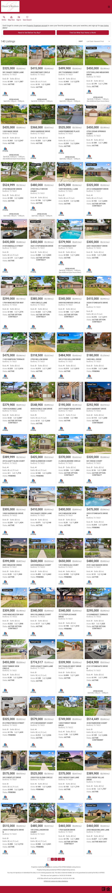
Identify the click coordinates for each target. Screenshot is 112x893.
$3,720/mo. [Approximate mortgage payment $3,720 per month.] (77, 127)
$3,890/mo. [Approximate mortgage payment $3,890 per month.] (49, 405)
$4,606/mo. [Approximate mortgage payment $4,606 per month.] (77, 561)
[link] (4, 19)
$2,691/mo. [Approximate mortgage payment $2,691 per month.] (77, 242)
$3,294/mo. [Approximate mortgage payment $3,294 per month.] (77, 826)
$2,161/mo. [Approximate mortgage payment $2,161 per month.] (105, 242)
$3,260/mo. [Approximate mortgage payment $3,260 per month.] (105, 826)
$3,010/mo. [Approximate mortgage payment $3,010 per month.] (105, 662)
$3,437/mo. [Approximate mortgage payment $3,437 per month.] (49, 826)
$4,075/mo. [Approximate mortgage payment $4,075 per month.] (21, 773)
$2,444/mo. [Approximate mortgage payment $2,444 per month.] (77, 299)
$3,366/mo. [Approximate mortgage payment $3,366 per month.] (77, 185)
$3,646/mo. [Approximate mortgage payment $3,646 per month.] (105, 719)
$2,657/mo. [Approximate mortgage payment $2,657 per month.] (77, 773)
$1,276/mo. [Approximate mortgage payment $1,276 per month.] (105, 355)
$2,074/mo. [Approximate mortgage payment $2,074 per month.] (105, 405)
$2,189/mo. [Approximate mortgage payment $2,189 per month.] (21, 611)
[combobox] (97, 41)
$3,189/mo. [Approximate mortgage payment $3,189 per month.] (105, 68)
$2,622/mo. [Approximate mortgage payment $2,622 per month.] (77, 457)
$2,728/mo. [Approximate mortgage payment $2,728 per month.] (49, 299)
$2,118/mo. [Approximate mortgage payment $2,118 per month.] (21, 299)
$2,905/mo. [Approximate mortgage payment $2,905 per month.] (49, 509)
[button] (11, 19)
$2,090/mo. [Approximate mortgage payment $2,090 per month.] (105, 611)
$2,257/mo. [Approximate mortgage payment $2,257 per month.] (49, 355)
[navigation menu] (109, 7)
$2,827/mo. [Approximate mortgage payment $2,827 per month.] (21, 561)
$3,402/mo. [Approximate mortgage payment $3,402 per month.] (49, 185)
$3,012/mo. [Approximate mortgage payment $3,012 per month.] (49, 457)
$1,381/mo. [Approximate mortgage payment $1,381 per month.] (77, 405)
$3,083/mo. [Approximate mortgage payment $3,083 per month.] (21, 127)
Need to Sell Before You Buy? (29, 33)
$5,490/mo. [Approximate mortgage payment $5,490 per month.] (49, 662)
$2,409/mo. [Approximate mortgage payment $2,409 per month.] (49, 611)
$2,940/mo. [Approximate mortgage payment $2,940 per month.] (49, 68)
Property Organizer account (36, 26)
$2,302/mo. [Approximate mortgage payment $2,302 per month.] (21, 68)
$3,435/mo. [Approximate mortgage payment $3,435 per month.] (77, 355)
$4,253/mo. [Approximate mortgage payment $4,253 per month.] (49, 561)
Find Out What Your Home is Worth (83, 33)
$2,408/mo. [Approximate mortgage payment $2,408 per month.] (77, 662)
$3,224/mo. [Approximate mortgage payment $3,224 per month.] (21, 662)
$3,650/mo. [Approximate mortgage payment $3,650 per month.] (21, 826)
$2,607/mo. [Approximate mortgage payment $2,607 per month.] (49, 127)
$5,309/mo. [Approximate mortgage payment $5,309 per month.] (77, 719)
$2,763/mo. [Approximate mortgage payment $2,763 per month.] (21, 457)
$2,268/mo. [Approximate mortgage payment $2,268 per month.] (105, 457)
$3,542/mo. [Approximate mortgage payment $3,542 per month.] (77, 68)
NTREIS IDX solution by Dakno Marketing (56, 881)
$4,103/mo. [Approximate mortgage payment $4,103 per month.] (49, 719)
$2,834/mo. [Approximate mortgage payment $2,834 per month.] (77, 509)
